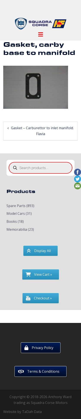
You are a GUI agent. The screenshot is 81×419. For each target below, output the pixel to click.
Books (11, 221)
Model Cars (15, 213)
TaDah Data (32, 411)
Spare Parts (15, 205)
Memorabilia (16, 229)
